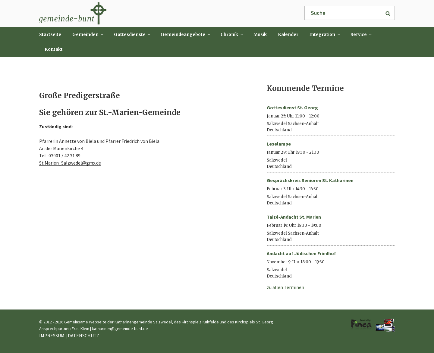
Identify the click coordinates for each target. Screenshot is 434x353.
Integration (325, 34)
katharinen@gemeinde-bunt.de (120, 328)
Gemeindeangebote (186, 34)
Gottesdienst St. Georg (292, 107)
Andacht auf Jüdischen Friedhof (301, 253)
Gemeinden (88, 34)
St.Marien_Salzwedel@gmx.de (70, 163)
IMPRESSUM (51, 335)
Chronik (232, 34)
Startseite (50, 34)
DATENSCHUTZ (83, 335)
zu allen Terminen (285, 287)
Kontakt (54, 49)
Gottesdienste (132, 34)
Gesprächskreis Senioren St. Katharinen (310, 180)
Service (362, 34)
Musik (260, 34)
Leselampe (279, 144)
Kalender (288, 34)
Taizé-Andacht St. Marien (294, 217)
